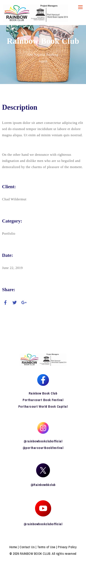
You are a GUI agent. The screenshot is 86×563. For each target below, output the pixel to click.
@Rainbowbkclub (43, 484)
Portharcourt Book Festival (43, 400)
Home (13, 547)
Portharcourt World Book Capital (43, 406)
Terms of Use (46, 547)
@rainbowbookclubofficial (43, 441)
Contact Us (27, 547)
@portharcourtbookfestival (43, 447)
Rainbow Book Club (43, 393)
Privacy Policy (67, 547)
